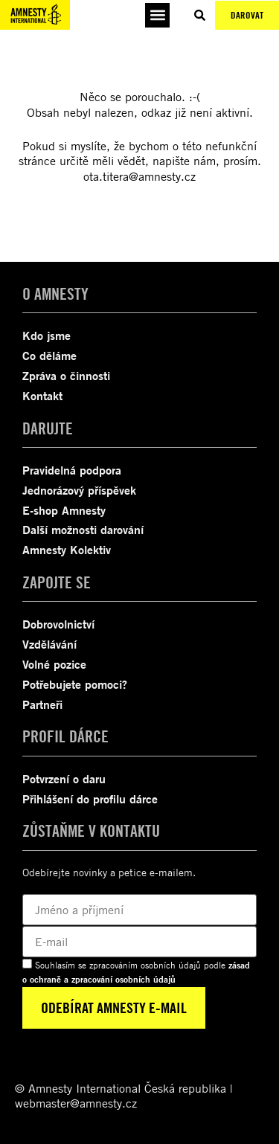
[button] (157, 15)
